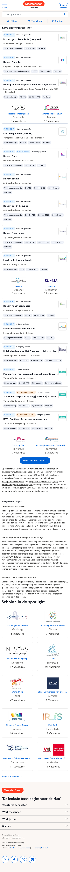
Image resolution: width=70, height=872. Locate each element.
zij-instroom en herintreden (18, 569)
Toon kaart (35, 21)
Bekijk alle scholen (12, 776)
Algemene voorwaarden (11, 845)
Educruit (44, 848)
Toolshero (35, 848)
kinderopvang (14, 487)
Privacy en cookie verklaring (13, 842)
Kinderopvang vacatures (20, 848)
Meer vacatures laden (35, 460)
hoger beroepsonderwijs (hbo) (43, 481)
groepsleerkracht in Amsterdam (32, 593)
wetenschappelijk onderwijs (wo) (17, 484)
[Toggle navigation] (5, 5)
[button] (13, 21)
